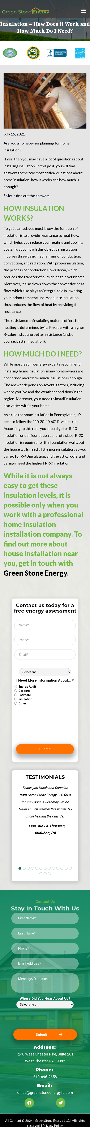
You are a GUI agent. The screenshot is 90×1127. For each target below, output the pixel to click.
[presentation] (31, 727)
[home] (30, 10)
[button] (83, 11)
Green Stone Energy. (36, 573)
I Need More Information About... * (45, 680)
